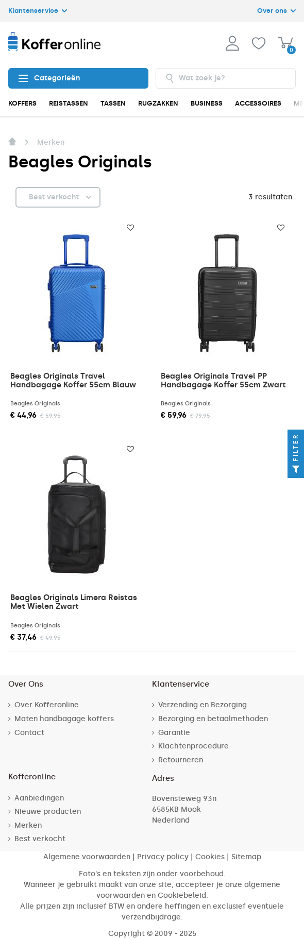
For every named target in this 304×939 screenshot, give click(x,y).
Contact (29, 732)
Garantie (174, 732)
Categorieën (49, 78)
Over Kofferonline (46, 705)
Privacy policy (163, 856)
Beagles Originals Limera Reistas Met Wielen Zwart (73, 602)
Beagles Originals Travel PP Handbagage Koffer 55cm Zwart (223, 380)
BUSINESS (207, 103)
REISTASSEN (68, 103)
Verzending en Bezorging (202, 705)
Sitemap (246, 856)
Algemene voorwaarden (86, 856)
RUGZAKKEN (158, 103)
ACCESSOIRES (258, 103)
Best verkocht (39, 838)
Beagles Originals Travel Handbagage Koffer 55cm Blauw (73, 380)
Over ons (276, 10)
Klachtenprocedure (193, 746)
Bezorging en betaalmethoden (213, 718)
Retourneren (180, 760)
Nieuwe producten (47, 811)
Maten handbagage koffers (64, 718)
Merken (28, 825)
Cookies (210, 856)
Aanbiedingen (39, 798)
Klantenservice (37, 10)
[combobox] (226, 78)
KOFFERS (22, 103)
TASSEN (113, 103)
